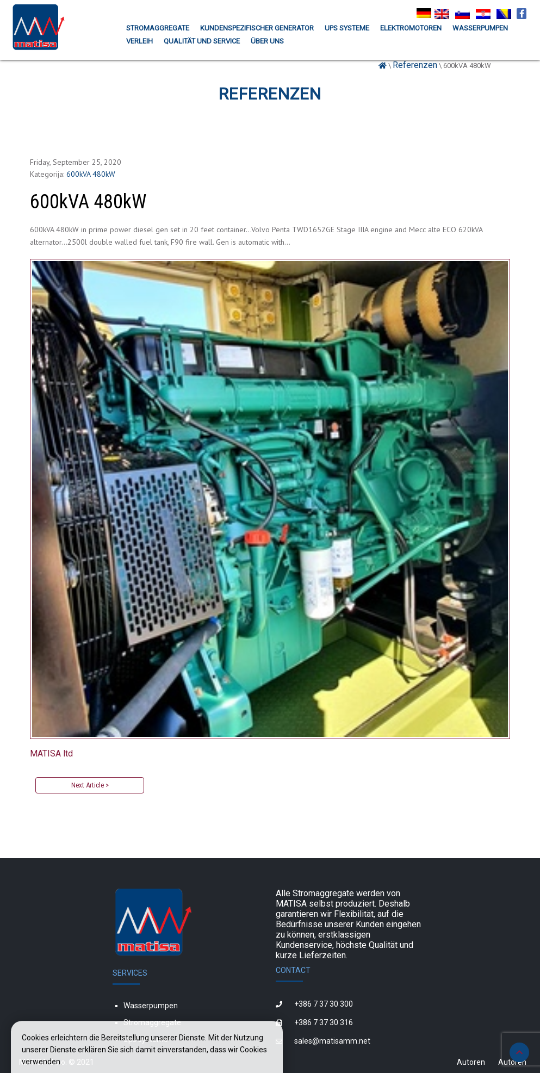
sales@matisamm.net (332, 1041)
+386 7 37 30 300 (323, 1004)
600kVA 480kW (90, 174)
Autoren (471, 1062)
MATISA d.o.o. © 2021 (56, 1062)
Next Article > (90, 785)
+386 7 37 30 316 (323, 1022)
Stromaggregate (152, 1022)
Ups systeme (145, 1039)
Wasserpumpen (150, 1005)
